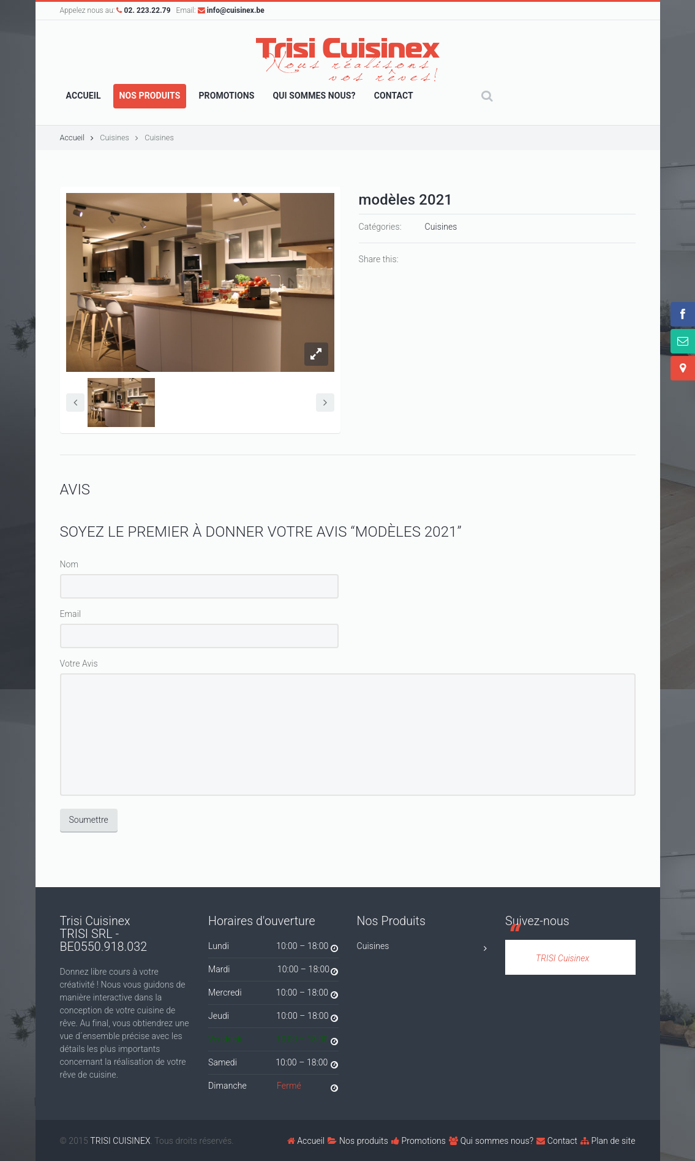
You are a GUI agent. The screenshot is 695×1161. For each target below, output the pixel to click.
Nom (69, 564)
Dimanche (273, 1088)
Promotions (418, 1141)
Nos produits (358, 1141)
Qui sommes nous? (491, 1141)
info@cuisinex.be (231, 10)
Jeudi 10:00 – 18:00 (273, 1018)
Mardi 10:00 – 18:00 (273, 971)
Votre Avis (79, 663)
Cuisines (114, 137)
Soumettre (88, 820)
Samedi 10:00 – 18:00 (273, 1064)
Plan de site (608, 1141)
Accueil (77, 137)
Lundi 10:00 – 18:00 (273, 948)
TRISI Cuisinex (562, 958)
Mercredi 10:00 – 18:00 (273, 995)
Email (70, 614)
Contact (556, 1141)
